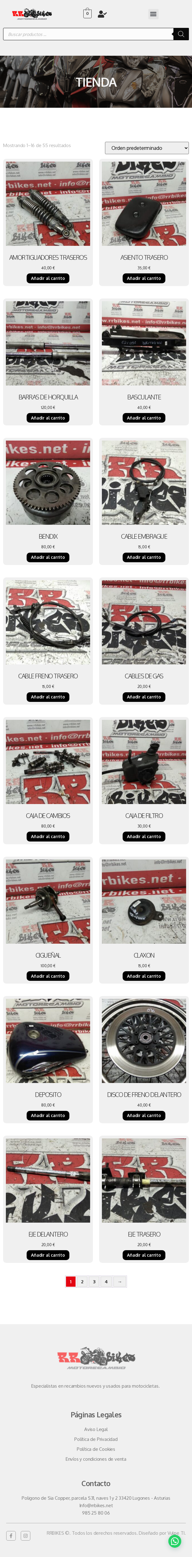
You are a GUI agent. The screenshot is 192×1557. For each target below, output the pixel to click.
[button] (153, 14)
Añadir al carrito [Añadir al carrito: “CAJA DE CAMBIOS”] (48, 836)
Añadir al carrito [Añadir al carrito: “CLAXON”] (144, 976)
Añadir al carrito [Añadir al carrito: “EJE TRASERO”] (144, 1255)
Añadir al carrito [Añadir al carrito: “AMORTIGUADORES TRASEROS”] (48, 278)
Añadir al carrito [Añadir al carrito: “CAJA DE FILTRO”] (144, 836)
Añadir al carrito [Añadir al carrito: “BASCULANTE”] (144, 417)
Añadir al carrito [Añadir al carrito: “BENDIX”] (48, 557)
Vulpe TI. (177, 1533)
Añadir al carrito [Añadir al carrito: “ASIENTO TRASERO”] (144, 278)
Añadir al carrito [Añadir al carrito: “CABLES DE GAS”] (144, 696)
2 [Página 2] (82, 1282)
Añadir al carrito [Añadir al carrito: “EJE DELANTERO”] (48, 1255)
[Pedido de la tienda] (147, 148)
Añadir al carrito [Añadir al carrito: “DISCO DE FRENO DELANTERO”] (144, 1115)
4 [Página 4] (106, 1282)
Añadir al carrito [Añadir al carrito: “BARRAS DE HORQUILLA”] (48, 417)
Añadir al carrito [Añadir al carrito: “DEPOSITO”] (48, 1115)
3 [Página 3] (94, 1282)
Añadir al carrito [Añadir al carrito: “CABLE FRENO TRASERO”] (48, 696)
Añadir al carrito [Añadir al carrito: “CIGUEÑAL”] (48, 976)
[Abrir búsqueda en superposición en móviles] (96, 34)
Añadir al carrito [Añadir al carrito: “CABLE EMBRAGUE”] (144, 557)
